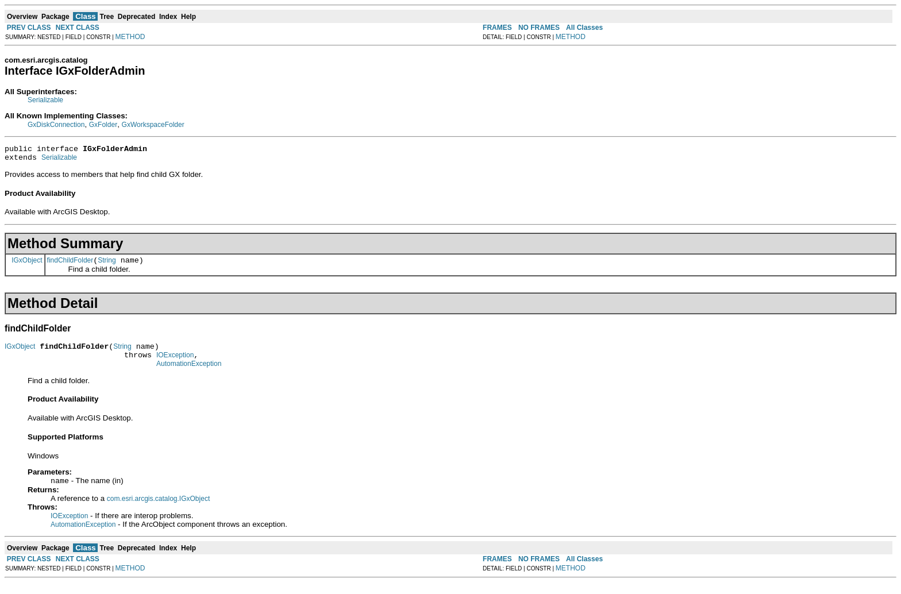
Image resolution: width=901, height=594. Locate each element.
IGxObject (26, 265)
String (106, 265)
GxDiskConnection (56, 125)
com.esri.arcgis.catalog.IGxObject (158, 510)
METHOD (130, 37)
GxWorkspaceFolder (153, 125)
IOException (175, 364)
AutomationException (188, 374)
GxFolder (103, 125)
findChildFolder (70, 265)
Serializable (45, 100)
